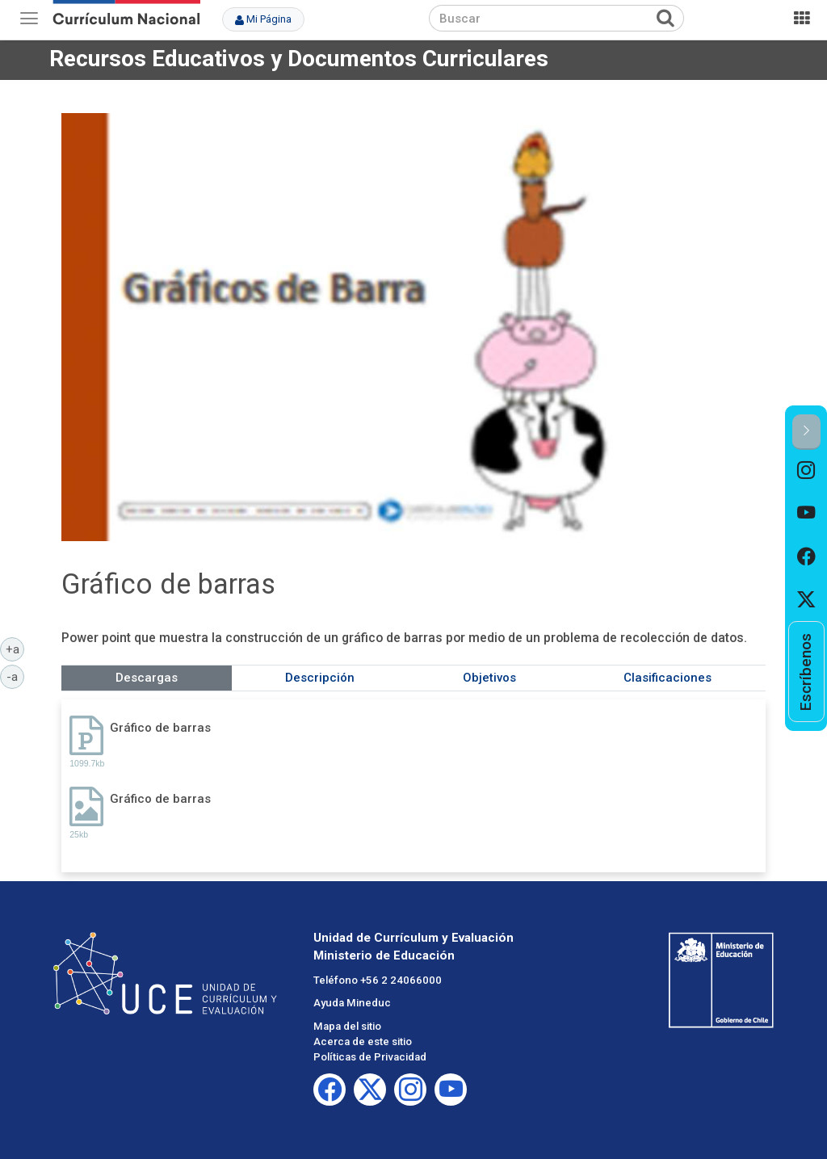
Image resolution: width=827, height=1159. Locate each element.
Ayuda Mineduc (352, 1003)
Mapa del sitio (347, 1026)
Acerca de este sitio (362, 1041)
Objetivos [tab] (489, 677)
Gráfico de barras (160, 727)
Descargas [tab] (146, 677)
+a (15, 648)
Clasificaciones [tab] (667, 677)
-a (15, 676)
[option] (806, 471)
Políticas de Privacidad (369, 1057)
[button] (806, 431)
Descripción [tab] (320, 677)
